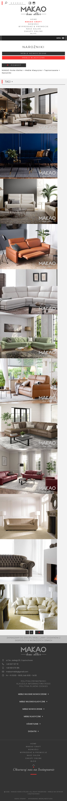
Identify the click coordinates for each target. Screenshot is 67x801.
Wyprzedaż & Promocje (33, 26)
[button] (58, 38)
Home (33, 19)
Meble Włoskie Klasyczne (32, 702)
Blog (33, 33)
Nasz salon (33, 29)
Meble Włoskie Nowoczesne (32, 694)
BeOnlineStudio (45, 799)
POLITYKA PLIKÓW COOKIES (33, 686)
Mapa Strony (20, 799)
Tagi (8, 81)
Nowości (33, 24)
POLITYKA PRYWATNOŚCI (33, 681)
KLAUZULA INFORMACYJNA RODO (33, 684)
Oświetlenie (32, 724)
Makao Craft (33, 22)
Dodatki (32, 731)
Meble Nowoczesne (34, 53)
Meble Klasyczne (33, 58)
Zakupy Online (33, 31)
